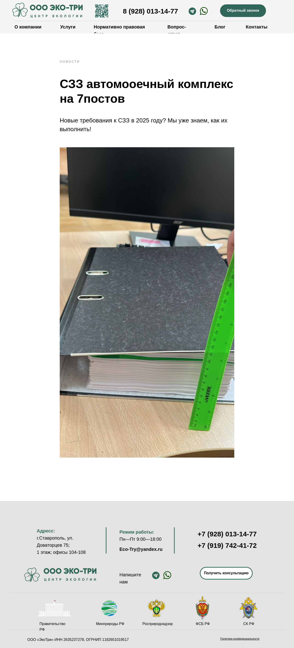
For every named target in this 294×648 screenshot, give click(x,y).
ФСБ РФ (203, 624)
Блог (220, 26)
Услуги (68, 26)
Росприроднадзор (157, 624)
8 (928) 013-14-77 (150, 11)
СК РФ (248, 624)
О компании (27, 26)
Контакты (256, 26)
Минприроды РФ (110, 624)
